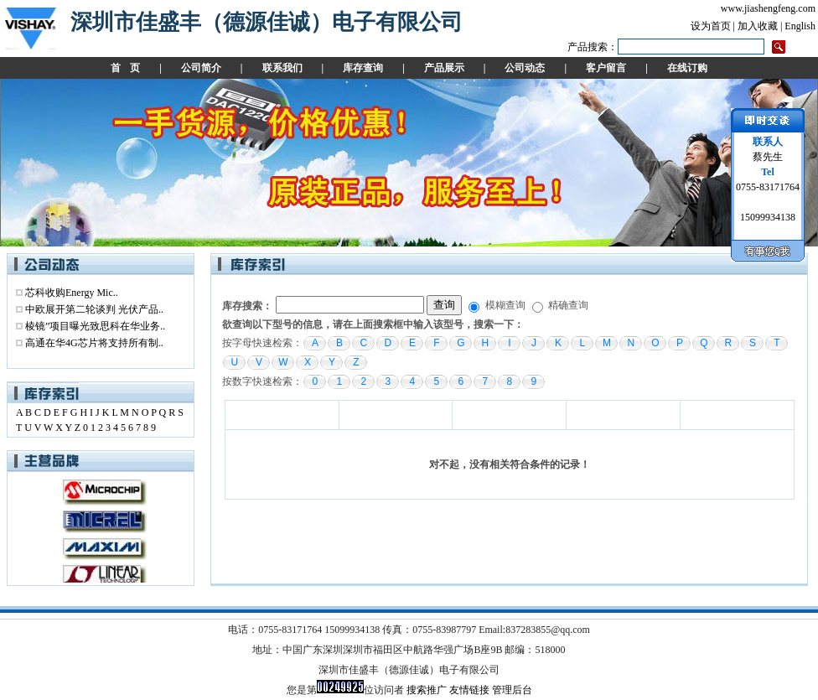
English (799, 26)
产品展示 (444, 68)
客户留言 (606, 68)
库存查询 (363, 68)
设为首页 (711, 26)
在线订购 (687, 68)
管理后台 (512, 690)
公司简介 (201, 68)
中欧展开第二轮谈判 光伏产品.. (94, 309)
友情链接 (469, 690)
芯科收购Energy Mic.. (71, 292)
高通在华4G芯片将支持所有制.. (94, 343)
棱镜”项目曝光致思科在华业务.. (95, 326)
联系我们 (282, 68)
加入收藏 (758, 26)
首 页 (125, 68)
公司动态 (525, 68)
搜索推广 (426, 690)
